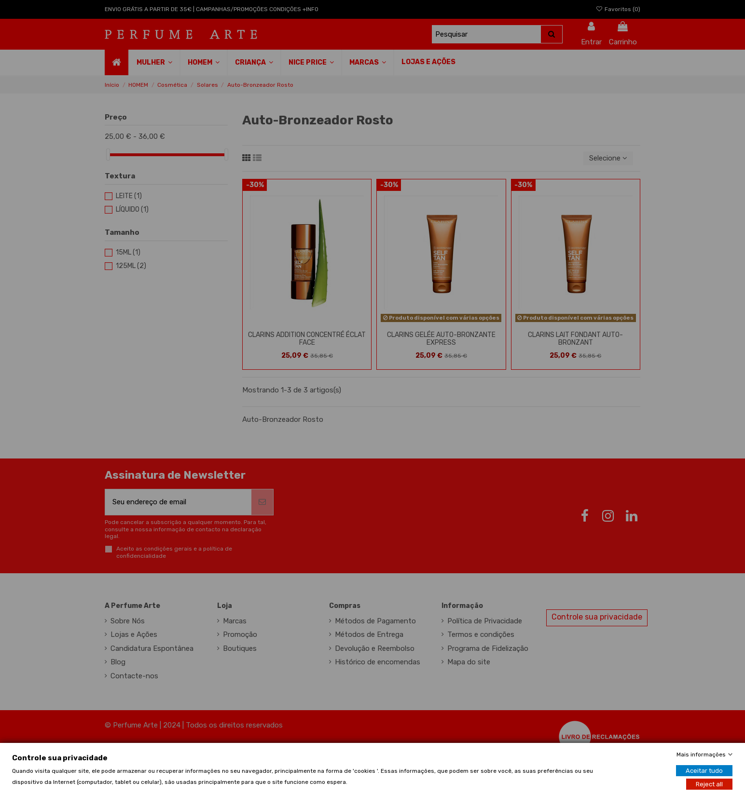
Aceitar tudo (704, 770)
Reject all (709, 783)
